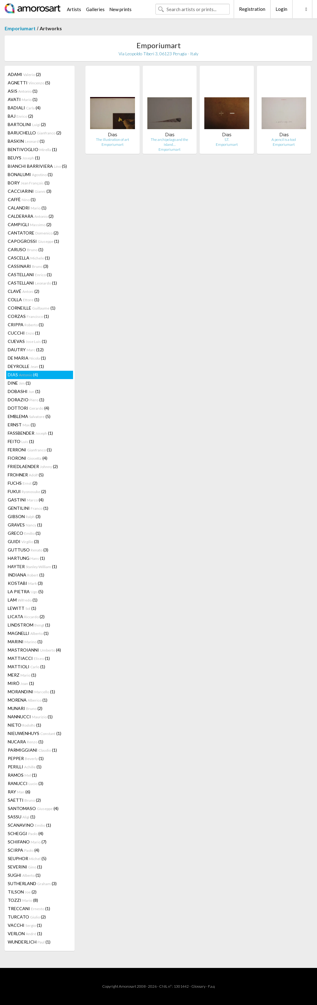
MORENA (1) (27, 700)
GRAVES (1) (25, 524)
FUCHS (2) (22, 483)
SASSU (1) (21, 816)
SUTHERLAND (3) (32, 883)
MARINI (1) (25, 641)
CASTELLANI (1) (30, 274)
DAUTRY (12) (26, 349)
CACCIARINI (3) (29, 191)
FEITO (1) (21, 441)
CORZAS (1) (28, 316)
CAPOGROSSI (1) (33, 241)
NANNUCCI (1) (30, 716)
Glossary (198, 986)
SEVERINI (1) (25, 866)
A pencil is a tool (283, 139)
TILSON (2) (22, 891)
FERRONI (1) (30, 449)
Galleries (95, 9)
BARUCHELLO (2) (34, 132)
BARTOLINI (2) (27, 124)
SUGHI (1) (24, 875)
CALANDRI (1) (27, 207)
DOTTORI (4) (28, 408)
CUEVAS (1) (27, 341)
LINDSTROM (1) (29, 624)
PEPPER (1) (26, 758)
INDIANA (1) (26, 574)
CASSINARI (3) (28, 266)
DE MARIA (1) (27, 358)
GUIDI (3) (23, 541)
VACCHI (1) (25, 925)
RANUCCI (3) (25, 783)
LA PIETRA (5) (25, 591)
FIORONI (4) (27, 458)
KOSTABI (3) (25, 583)
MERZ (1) (22, 675)
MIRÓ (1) (21, 683)
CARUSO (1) (25, 249)
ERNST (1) (22, 424)
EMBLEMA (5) (29, 416)
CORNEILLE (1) (31, 307)
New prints (120, 9)
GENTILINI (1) (28, 508)
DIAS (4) (23, 374)
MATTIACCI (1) (29, 658)
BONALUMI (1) (30, 174)
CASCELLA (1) (29, 257)
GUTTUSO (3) (28, 549)
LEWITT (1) (22, 608)
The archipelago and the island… (169, 142)
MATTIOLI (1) (26, 666)
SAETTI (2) (24, 800)
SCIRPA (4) (23, 850)
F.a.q (211, 986)
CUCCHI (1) (24, 333)
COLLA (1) (23, 299)
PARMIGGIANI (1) (32, 750)
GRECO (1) (24, 533)
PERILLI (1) (24, 766)
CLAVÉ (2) (23, 291)
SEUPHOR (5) (27, 858)
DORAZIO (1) (26, 399)
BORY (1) (29, 182)
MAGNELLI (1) (28, 633)
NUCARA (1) (25, 741)
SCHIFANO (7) (27, 841)
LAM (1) (22, 599)
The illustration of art (112, 139)
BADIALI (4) (24, 107)
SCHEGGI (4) (25, 833)
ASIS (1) (22, 91)
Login (281, 9)
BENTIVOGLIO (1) (32, 149)
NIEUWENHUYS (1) (34, 733)
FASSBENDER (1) (30, 433)
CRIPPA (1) (26, 324)
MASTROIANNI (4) (34, 649)
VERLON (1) (25, 933)
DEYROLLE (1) (26, 366)
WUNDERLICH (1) (29, 941)
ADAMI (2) (24, 74)
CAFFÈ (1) (22, 199)
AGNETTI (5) (29, 82)
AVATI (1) (22, 99)
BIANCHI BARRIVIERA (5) (37, 166)
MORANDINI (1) (31, 691)
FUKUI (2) (27, 491)
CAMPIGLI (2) (29, 224)
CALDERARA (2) (31, 216)
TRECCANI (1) (29, 908)
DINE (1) (19, 383)
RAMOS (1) (22, 775)
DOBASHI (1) (24, 391)
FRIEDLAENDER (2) (33, 466)
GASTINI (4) (26, 499)
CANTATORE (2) (33, 232)
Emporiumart (20, 28)
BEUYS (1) (24, 157)
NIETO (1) (24, 725)
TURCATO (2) (27, 916)
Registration (252, 9)
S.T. (226, 139)
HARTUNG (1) (26, 558)
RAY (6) (19, 791)
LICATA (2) (26, 616)
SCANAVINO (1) (29, 825)
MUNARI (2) (25, 708)
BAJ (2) (20, 116)
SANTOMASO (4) (33, 808)
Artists (74, 9)
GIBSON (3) (24, 516)
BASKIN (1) (26, 141)
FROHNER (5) (26, 474)
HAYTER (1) (32, 566)
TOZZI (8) (23, 900)
